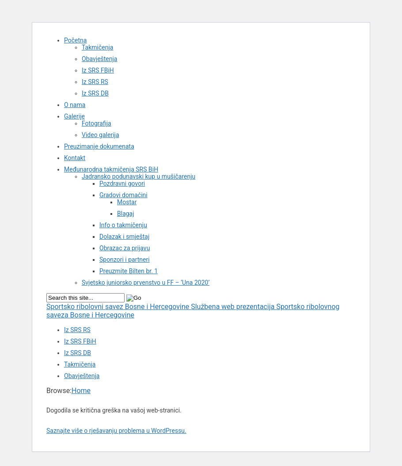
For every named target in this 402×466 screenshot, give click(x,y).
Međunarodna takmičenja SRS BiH (111, 169)
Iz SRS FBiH (98, 70)
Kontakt (74, 157)
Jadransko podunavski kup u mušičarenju (138, 176)
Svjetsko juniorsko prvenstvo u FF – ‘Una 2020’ (145, 282)
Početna (75, 40)
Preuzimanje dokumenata (99, 146)
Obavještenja (100, 58)
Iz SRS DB (95, 93)
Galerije (74, 116)
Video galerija (100, 134)
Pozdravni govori (122, 183)
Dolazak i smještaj (124, 236)
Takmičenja (97, 47)
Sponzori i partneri (124, 259)
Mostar (127, 202)
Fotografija (96, 123)
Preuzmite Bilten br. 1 (128, 271)
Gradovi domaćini (123, 195)
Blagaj (125, 213)
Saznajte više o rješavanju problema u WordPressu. (116, 430)
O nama (74, 104)
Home (81, 390)
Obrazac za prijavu (124, 248)
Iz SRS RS (95, 81)
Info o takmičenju (123, 225)
